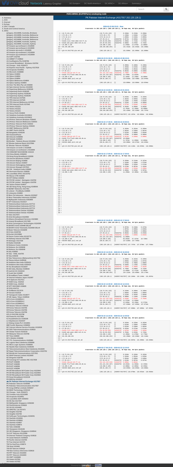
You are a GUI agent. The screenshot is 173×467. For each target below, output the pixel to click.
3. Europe (6, 24)
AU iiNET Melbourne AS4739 (17, 128)
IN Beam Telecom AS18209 (16, 230)
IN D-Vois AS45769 (13, 232)
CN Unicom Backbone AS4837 (18, 158)
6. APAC (5, 31)
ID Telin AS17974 (12, 215)
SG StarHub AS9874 (14, 425)
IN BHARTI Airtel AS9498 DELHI (18, 226)
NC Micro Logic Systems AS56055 (19, 345)
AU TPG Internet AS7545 (15, 98)
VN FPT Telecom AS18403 (16, 453)
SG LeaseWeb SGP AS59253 (17, 399)
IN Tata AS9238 (12, 256)
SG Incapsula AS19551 (15, 397)
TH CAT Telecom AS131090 (16, 433)
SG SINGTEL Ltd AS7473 (16, 410)
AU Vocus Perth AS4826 (15, 113)
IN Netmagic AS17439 (14, 241)
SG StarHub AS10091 (14, 418)
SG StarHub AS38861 (14, 420)
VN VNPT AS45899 (13, 457)
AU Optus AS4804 (13, 74)
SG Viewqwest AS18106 (15, 429)
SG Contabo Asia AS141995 (17, 394)
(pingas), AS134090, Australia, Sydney (21, 42)
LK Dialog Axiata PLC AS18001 (18, 323)
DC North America (92, 3)
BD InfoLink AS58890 (14, 137)
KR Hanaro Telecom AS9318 (17, 306)
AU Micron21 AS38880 (15, 72)
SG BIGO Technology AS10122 (18, 390)
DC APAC (109, 3)
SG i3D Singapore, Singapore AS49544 (21, 431)
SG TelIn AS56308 (13, 427)
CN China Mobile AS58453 (16, 154)
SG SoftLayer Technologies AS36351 (20, 416)
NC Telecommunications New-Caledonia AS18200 (25, 349)
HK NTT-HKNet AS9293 (15, 178)
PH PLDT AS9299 (13, 362)
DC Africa (123, 3)
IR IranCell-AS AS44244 (15, 271)
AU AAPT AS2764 (13, 57)
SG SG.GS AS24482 (14, 407)
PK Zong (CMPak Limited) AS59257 (20, 388)
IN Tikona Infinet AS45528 (16, 260)
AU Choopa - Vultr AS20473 (17, 65)
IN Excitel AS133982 (14, 234)
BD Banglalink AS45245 (15, 133)
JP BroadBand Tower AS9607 (17, 275)
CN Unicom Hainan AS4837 (16, 163)
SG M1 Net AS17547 (14, 401)
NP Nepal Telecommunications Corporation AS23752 (26, 351)
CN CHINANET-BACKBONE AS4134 (20, 152)
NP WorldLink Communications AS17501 (22, 353)
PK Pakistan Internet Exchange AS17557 (24, 381)
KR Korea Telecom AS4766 (16, 308)
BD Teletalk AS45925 (14, 139)
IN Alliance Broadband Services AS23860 (22, 219)
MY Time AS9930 (12, 336)
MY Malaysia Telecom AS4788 (17, 334)
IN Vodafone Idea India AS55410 (18, 262)
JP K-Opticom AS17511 (15, 280)
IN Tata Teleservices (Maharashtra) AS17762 (23, 258)
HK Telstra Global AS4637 (16, 184)
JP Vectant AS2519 (13, 293)
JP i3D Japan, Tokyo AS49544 (17, 297)
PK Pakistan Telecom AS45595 (18, 384)
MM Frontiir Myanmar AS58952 (18, 325)
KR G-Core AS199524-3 (15, 304)
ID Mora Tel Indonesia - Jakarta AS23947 (21, 195)
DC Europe (74, 3)
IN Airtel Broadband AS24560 (17, 217)
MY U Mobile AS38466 (14, 338)
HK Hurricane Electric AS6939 (17, 171)
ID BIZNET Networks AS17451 (17, 189)
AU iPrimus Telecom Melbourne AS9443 (21, 122)
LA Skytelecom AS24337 (15, 321)
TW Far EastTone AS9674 (16, 444)
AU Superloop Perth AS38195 (17, 91)
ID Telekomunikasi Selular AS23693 (20, 210)
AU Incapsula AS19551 (15, 70)
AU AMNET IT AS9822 (14, 59)
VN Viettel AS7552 (13, 459)
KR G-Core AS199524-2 (15, 301)
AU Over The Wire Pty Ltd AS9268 (19, 85)
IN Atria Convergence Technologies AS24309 (23, 223)
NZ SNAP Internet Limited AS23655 (19, 355)
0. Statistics (6, 18)
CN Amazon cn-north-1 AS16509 (18, 148)
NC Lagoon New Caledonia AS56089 (20, 342)
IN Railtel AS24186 (13, 243)
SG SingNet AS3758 (14, 412)
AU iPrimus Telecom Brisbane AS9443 (21, 120)
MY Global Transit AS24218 (16, 332)
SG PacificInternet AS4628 (16, 405)
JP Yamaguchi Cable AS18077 (17, 295)
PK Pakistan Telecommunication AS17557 (22, 386)
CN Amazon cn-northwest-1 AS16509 (20, 150)
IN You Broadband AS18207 (17, 267)
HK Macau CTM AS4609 (15, 176)
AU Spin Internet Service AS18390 (19, 87)
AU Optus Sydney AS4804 (16, 83)
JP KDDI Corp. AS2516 (15, 282)
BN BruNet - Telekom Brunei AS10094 (20, 141)
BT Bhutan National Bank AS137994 (20, 143)
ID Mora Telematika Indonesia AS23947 (21, 197)
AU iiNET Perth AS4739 (15, 130)
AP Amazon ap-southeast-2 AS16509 (20, 55)
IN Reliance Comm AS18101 (17, 245)
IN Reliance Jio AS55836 (15, 247)
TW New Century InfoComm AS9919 (20, 451)
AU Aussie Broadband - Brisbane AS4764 (22, 63)
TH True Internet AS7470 (15, 442)
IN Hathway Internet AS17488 (17, 239)
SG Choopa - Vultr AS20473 (17, 392)
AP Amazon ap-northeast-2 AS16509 (20, 48)
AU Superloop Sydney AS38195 (18, 94)
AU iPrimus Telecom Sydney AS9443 (20, 126)
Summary (136, 3)
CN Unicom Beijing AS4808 (16, 161)
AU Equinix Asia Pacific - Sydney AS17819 (22, 68)
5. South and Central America (13, 29)
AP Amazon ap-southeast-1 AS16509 (20, 52)
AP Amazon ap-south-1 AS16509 (18, 50)
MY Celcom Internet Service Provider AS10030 (24, 327)
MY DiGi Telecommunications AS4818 (20, 329)
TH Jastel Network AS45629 (17, 438)
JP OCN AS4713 (12, 288)
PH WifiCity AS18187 (14, 379)
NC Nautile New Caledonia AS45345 (20, 347)
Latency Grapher (45, 3)
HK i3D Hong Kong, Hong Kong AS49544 (22, 187)
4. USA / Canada (8, 26)
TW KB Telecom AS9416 (15, 449)
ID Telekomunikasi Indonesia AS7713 (20, 204)
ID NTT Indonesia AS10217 (16, 202)
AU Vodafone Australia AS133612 (19, 115)
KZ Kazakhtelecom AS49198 (17, 319)
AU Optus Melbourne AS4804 (17, 81)
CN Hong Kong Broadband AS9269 (19, 156)
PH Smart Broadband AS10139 (18, 377)
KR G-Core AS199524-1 (15, 299)
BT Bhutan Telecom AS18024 (17, 146)
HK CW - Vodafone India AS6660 (18, 169)
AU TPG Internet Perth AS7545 (18, 104)
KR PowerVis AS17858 (15, 317)
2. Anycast (6, 22)
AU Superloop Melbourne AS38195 (19, 89)
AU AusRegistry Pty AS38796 (17, 61)
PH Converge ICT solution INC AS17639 (21, 360)
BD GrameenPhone (13, 135)
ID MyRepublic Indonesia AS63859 (19, 200)
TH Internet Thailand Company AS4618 (21, 436)
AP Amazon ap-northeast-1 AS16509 (20, 46)
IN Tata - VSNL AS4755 (15, 254)
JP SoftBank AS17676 (14, 291)
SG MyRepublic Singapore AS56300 (20, 403)
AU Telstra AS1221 (13, 107)
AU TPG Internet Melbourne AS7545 (20, 102)
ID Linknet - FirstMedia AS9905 (18, 191)
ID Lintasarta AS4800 (14, 193)
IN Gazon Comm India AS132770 (18, 236)
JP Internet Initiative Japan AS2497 (19, 278)
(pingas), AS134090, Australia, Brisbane (21, 33)
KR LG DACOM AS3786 (15, 314)
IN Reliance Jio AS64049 (15, 249)
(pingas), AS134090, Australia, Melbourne (22, 35)
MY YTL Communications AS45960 (19, 340)
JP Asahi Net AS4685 (14, 273)
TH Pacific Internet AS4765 (16, 440)
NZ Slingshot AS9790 (14, 358)
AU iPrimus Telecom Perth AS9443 (19, 124)
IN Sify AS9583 (12, 252)
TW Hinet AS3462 (13, 446)
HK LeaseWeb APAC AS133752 (18, 174)
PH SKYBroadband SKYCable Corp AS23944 (23, 371)
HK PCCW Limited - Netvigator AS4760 (21, 180)
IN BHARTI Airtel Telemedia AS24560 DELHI (23, 228)
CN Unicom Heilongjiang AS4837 (19, 165)
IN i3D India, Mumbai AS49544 (17, 269)
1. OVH (4, 20)
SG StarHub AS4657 (14, 423)
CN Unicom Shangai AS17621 (17, 167)
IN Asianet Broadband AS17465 (18, 221)
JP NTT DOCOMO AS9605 (16, 286)
